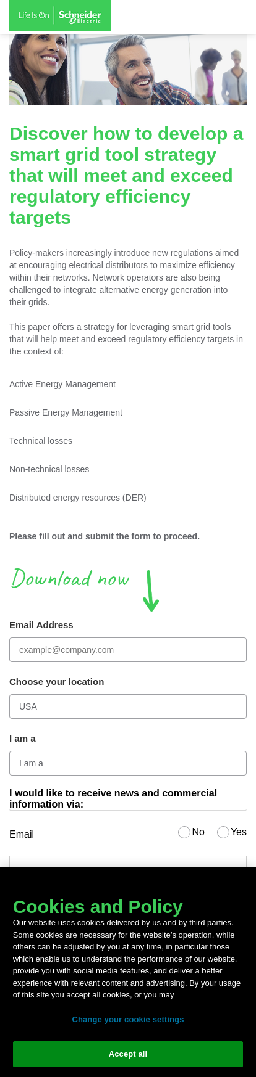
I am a (22, 738)
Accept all (128, 1054)
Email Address (41, 625)
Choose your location (56, 681)
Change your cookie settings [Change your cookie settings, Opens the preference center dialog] (128, 1019)
